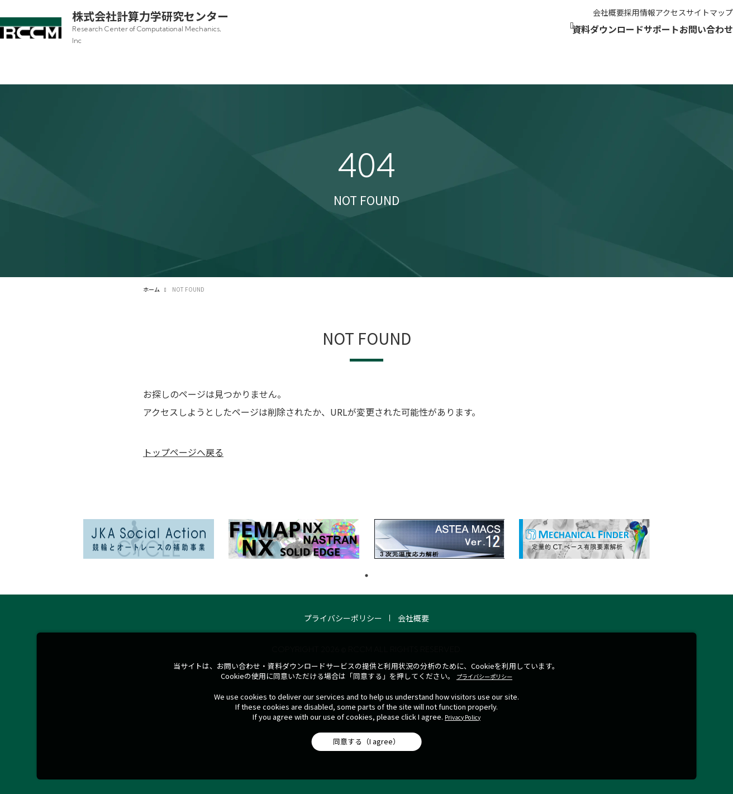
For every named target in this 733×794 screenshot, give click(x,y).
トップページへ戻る (183, 432)
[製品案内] (398, 47)
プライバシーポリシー (343, 598)
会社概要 (527, 19)
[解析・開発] (460, 47)
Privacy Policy (462, 717)
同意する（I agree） (366, 741)
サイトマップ (687, 19)
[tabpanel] (148, 519)
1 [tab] (366, 556)
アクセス (628, 19)
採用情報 (578, 19)
